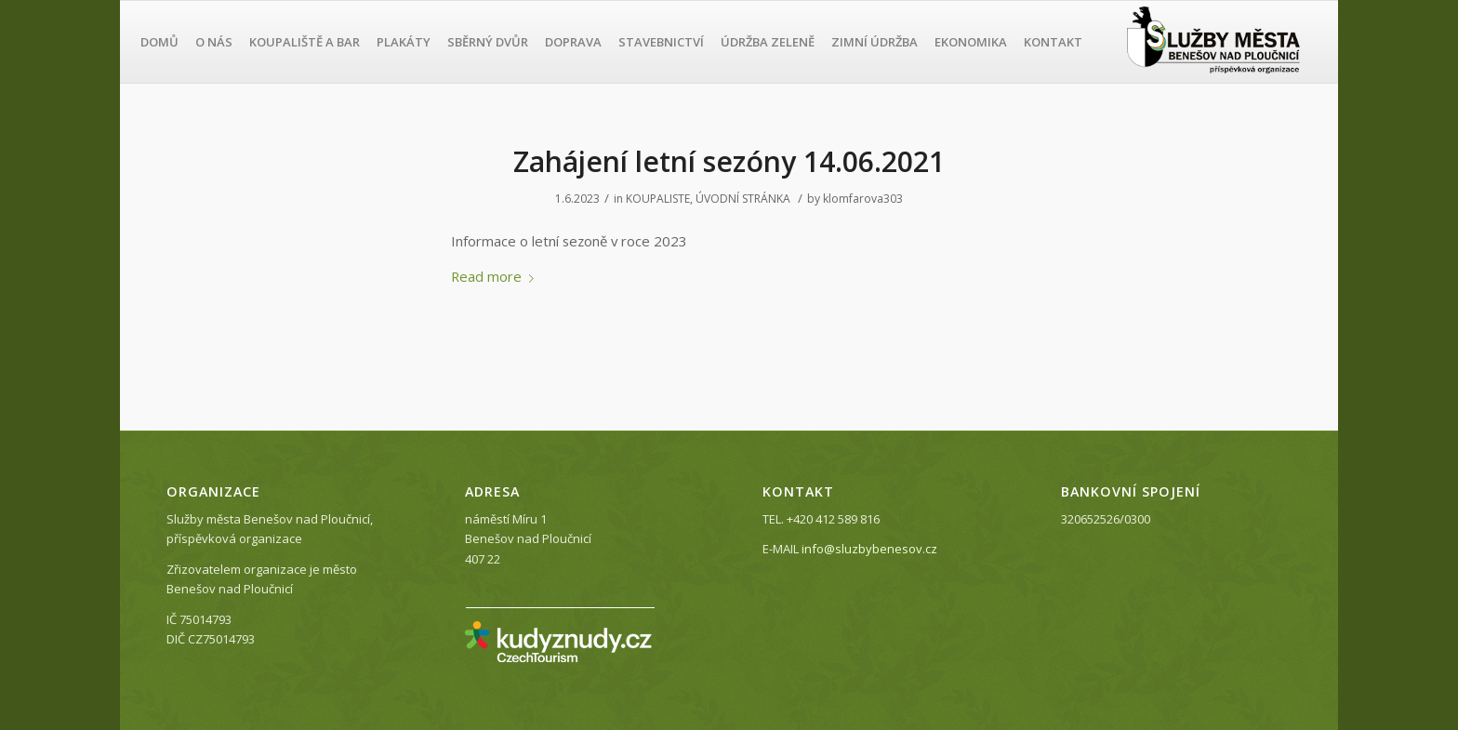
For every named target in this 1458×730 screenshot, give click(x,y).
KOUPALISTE (658, 198)
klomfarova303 (863, 198)
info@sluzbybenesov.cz (869, 548)
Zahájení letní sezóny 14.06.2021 (729, 161)
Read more (496, 276)
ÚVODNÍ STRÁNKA (743, 198)
